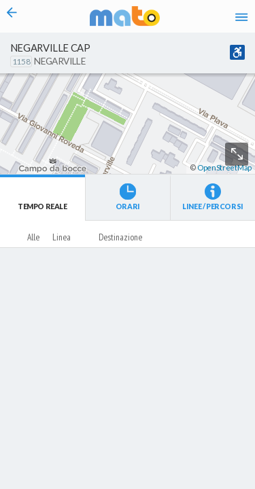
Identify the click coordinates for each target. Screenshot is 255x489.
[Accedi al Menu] (241, 16)
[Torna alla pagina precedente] (12, 16)
